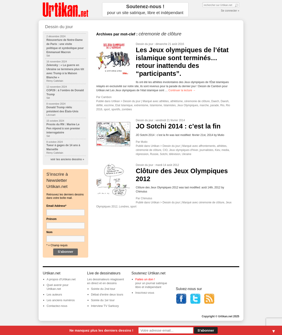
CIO (165, 150)
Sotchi (163, 154)
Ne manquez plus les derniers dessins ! (101, 330)
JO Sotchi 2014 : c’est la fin (178, 126)
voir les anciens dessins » (67, 159)
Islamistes (170, 105)
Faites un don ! (145, 279)
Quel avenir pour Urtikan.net (57, 287)
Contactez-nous (57, 306)
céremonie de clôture (197, 101)
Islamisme (156, 105)
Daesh (225, 101)
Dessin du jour (144, 44)
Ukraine (186, 154)
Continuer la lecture (182, 90)
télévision (174, 154)
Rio (222, 105)
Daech (215, 101)
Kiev (217, 150)
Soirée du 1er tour (103, 300)
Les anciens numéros (61, 300)
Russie (154, 154)
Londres (124, 206)
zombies (127, 109)
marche (204, 105)
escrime (109, 105)
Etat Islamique (124, 105)
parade (214, 105)
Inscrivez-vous (144, 292)
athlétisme (176, 101)
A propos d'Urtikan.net (61, 279)
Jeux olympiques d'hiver (183, 150)
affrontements (207, 146)
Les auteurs (54, 294)
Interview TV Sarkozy (105, 306)
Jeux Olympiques (187, 105)
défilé (99, 105)
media (225, 150)
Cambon (106, 97)
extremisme (141, 105)
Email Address (56, 205)
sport (107, 109)
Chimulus (146, 198)
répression (142, 154)
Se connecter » (230, 10)
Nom (49, 232)
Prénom (51, 219)
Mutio (144, 141)
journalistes (206, 150)
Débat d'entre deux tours (107, 294)
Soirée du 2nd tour (103, 289)
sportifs (115, 109)
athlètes (164, 101)
